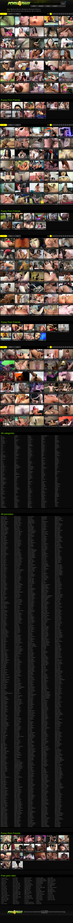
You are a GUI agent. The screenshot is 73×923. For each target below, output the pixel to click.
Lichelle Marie (44, 521)
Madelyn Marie (44, 587)
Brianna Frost (4, 804)
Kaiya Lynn (30, 647)
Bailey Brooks (4, 745)
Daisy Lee (16, 657)
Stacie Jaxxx (57, 666)
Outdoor (43, 464)
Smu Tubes (15, 890)
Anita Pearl (3, 673)
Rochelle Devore (58, 541)
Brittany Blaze (4, 822)
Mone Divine (44, 690)
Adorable (3, 438)
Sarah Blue (57, 581)
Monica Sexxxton (45, 693)
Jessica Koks (31, 599)
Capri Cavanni (17, 545)
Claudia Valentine (18, 642)
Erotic (15, 482)
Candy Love (17, 539)
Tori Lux (56, 747)
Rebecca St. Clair (59, 520)
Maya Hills (43, 625)
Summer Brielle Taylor (60, 679)
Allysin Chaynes (4, 601)
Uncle (56, 482)
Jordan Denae (31, 627)
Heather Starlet (17, 806)
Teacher (56, 466)
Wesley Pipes (58, 809)
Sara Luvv (57, 577)
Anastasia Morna (4, 631)
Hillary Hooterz (17, 814)
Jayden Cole (30, 560)
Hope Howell (30, 516)
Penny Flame (44, 788)
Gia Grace (16, 772)
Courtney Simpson (18, 650)
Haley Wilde (17, 795)
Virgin (56, 491)
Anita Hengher (4, 672)
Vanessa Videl (58, 775)
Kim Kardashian (31, 732)
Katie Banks (30, 673)
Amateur (2, 440)
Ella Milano (16, 725)
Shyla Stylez (57, 624)
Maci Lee (43, 583)
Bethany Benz (4, 762)
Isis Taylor (30, 525)
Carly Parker (17, 551)
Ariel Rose (3, 690)
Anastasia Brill (4, 630)
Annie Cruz (3, 683)
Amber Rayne (4, 618)
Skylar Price (57, 640)
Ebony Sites (27, 882)
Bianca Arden (4, 767)
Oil (42, 456)
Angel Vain (3, 648)
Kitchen (29, 488)
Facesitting (16, 488)
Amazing (3, 442)
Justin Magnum (31, 639)
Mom (42, 443)
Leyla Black (43, 518)
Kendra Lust (30, 711)
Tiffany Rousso (58, 736)
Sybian (56, 464)
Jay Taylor (30, 558)
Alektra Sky (3, 551)
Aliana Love (3, 579)
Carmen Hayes (17, 556)
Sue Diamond (58, 677)
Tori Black (57, 746)
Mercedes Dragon (45, 642)
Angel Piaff (3, 645)
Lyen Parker (44, 579)
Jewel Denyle (31, 611)
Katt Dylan (30, 683)
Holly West (16, 822)
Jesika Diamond (31, 588)
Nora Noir (43, 768)
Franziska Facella (18, 763)
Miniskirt (43, 442)
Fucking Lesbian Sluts (29, 903)
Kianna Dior (30, 721)
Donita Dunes (17, 711)
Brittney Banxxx (4, 826)
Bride (2, 488)
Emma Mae (16, 734)
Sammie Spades (58, 572)
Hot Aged (38, 888)
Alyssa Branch (4, 606)
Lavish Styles (31, 796)
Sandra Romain (58, 574)
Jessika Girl (30, 608)
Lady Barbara (31, 775)
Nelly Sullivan (44, 724)
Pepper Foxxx (44, 790)
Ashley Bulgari (4, 703)
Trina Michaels (58, 750)
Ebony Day (15, 901)
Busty (2, 496)
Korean (29, 490)
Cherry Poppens (17, 599)
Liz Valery (43, 541)
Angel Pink (3, 646)
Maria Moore (44, 605)
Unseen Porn (4, 896)
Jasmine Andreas (31, 551)
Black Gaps (15, 895)
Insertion (30, 476)
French (29, 440)
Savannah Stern (58, 597)
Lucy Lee (43, 571)
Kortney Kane (31, 746)
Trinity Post (57, 752)
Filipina (15, 498)
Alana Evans (3, 545)
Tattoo (56, 465)
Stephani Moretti (58, 671)
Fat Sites (26, 901)
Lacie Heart (30, 774)
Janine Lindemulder (32, 550)
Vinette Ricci (57, 803)
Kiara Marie (30, 722)
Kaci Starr (30, 642)
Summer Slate (58, 682)
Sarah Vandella (58, 588)
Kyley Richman (31, 764)
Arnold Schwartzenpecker (6, 693)
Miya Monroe (44, 685)
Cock (15, 443)
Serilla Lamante (58, 606)
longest (48, 6)
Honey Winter (17, 826)
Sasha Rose (57, 592)
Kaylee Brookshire (32, 694)
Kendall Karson (31, 710)
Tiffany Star (57, 737)
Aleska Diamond (4, 553)
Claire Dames (17, 631)
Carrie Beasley (17, 564)
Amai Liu (3, 609)
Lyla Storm (43, 582)
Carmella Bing (17, 553)
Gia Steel (16, 774)
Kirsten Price (30, 737)
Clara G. (16, 634)
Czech (15, 461)
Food (29, 435)
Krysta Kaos (30, 753)
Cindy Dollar (17, 626)
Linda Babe (43, 529)
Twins (56, 480)
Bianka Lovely (4, 771)
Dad (15, 463)
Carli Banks (16, 548)
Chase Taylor (17, 594)
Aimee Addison (4, 540)
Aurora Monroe (4, 726)
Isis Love (34, 11)
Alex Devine (3, 557)
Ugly (56, 481)
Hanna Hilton (17, 798)
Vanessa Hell (58, 769)
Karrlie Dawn (30, 663)
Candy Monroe (17, 541)
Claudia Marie (17, 640)
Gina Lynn (16, 779)
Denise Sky (16, 692)
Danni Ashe (16, 673)
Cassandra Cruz (17, 571)
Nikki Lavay (43, 757)
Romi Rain (57, 542)
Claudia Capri (17, 637)
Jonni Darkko (31, 625)
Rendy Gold (57, 527)
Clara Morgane (17, 635)
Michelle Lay (44, 659)
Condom (16, 449)
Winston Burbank (58, 813)
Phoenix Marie (44, 799)
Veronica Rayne (58, 784)
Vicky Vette (57, 792)
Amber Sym (3, 619)
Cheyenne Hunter (18, 600)
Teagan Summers (59, 714)
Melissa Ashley (44, 632)
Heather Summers (18, 808)
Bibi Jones (3, 772)
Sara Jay (57, 576)
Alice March (3, 582)
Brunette (2, 491)
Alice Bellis (3, 581)
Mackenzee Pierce (45, 584)
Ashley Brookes (4, 701)
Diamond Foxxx (17, 701)
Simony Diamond (58, 635)
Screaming (43, 501)
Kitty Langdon (31, 741)
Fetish (15, 497)
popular (33, 6)
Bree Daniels (3, 795)
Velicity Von (57, 780)
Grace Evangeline (18, 787)
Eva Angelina (17, 747)
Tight (56, 472)
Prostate (43, 485)
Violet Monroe (58, 804)
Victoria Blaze (58, 793)
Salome (56, 563)
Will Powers (57, 811)
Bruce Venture (17, 525)
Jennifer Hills (30, 581)
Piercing (43, 474)
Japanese (30, 481)
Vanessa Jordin (58, 771)
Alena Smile (3, 552)
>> (71, 13)
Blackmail (3, 477)
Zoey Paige (57, 825)
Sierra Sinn (57, 626)
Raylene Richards (45, 826)
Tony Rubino (57, 745)
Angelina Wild (4, 661)
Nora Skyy (43, 769)
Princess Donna (44, 804)
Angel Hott (3, 642)
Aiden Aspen (3, 537)
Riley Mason (57, 532)
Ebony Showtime (28, 880)
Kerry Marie (30, 717)
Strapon (56, 454)
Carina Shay (17, 546)
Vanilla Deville (58, 778)
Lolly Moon (43, 555)
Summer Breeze (58, 678)
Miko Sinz (43, 668)
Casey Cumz (17, 567)
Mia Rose (43, 653)
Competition (17, 447)
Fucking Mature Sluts (41, 879)
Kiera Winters (31, 727)
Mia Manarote (44, 652)
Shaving (43, 506)
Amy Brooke (3, 625)
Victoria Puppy (58, 796)
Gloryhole (30, 454)
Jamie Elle (30, 541)
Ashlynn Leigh (4, 716)
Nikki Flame (44, 756)
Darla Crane (17, 679)
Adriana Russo (4, 530)
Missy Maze (44, 682)
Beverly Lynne (4, 766)
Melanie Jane (44, 631)
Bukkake (3, 493)
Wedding (57, 496)
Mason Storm (44, 621)
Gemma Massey (18, 768)
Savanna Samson (59, 594)
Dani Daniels (17, 667)
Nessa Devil (44, 725)
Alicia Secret (3, 585)
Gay (29, 447)
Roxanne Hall (58, 546)
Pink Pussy (14, 11)
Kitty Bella (30, 738)
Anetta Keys (3, 637)
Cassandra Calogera (18, 569)
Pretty (42, 482)
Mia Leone (43, 648)
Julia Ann (30, 632)
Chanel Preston (17, 583)
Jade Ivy (29, 537)
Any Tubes (15, 878)
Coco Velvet (17, 643)
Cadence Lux (17, 529)
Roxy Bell (57, 548)
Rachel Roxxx (44, 810)
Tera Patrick (57, 721)
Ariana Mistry (4, 688)
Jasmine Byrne (31, 553)
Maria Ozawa (44, 606)
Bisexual (2, 474)
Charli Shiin (16, 590)
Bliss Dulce (3, 778)
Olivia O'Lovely (44, 775)
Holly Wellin (16, 821)
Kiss (29, 487)
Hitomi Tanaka (17, 816)
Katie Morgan (31, 677)
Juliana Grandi (31, 636)
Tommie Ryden (58, 743)
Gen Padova (17, 769)
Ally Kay (2, 600)
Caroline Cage (17, 560)
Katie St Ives (30, 678)
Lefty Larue (30, 806)
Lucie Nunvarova (45, 566)
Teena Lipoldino (58, 719)
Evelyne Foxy (17, 753)
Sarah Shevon (58, 585)
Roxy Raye (57, 552)
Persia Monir (44, 793)
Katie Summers (31, 679)
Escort (15, 484)
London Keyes (44, 556)
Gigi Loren (16, 778)
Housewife (30, 469)
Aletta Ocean (3, 555)
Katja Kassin (30, 682)
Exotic (15, 486)
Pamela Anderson (45, 780)
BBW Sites (27, 894)
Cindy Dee (16, 625)
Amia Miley (3, 621)
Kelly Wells (30, 708)
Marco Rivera (44, 604)
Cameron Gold (17, 534)
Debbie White (17, 684)
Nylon (42, 454)
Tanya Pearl (57, 699)
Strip (56, 456)
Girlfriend (30, 450)
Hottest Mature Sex (40, 891)
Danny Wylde (17, 674)
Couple (15, 451)
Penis (42, 470)
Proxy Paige (44, 806)
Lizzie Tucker (44, 546)
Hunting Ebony (28, 886)
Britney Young (4, 820)
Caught (2, 502)
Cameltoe (3, 497)
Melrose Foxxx (44, 640)
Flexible (16, 507)
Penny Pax (43, 789)
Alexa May (3, 561)
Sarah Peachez (58, 584)
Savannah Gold (58, 595)
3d (1, 435)
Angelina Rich (4, 658)
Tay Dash (57, 708)
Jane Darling (30, 546)
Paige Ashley (44, 778)
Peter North (43, 795)
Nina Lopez (43, 763)
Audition (2, 451)
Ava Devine (3, 737)
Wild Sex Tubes (4, 899)
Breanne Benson (4, 794)
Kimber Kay (30, 734)
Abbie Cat (3, 520)
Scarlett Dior (57, 598)
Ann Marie (3, 676)
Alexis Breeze (4, 568)
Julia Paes (30, 635)
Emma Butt (16, 732)
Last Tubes (3, 887)
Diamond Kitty (17, 704)
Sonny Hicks (57, 645)
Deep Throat (17, 466)
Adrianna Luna (4, 531)
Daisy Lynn (16, 658)
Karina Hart (30, 656)
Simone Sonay (58, 634)
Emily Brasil (16, 730)
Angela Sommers (4, 650)
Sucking (56, 459)
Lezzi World (50, 878)
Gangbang (30, 445)
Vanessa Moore (58, 772)
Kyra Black (30, 768)
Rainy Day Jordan (45, 817)
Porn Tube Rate (16, 883)
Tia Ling (56, 730)
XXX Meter (50, 892)
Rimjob (42, 497)
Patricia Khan (44, 784)
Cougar (16, 450)
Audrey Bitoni (4, 721)
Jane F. (29, 547)
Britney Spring (4, 819)
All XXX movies (4, 879)
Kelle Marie (30, 699)
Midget (42, 439)
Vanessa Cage (58, 768)
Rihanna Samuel (58, 530)
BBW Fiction (27, 890)
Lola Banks (43, 550)
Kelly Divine (30, 700)
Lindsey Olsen (44, 531)
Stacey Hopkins (58, 662)
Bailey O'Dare (4, 747)
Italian (29, 479)
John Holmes (31, 616)
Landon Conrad (31, 784)
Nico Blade (43, 732)
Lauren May (30, 794)
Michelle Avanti (44, 658)
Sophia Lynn (57, 651)
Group (29, 458)
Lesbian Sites (39, 895)
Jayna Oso (30, 566)
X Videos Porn (51, 895)
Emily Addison (17, 729)
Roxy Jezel (57, 550)
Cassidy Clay (17, 573)
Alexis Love (3, 573)
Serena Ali (57, 605)
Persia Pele (43, 794)
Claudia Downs (17, 639)
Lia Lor (42, 520)
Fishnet (16, 502)
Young (56, 506)
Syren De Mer (58, 690)
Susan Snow (57, 687)
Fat (15, 493)
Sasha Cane (57, 589)
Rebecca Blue (58, 519)
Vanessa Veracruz (59, 774)
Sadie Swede (58, 562)
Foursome (30, 439)
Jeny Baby (30, 585)
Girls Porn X (50, 894)
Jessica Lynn (31, 600)
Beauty (2, 464)
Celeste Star (17, 581)
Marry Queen (44, 618)
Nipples (43, 450)
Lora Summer (44, 561)
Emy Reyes (16, 737)
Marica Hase (44, 609)
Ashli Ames (3, 713)
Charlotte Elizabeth (18, 592)
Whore (56, 498)
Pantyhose (43, 467)
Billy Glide (3, 774)
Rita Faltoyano (58, 536)
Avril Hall (3, 741)
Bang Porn (3, 883)
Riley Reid (57, 534)
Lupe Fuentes (44, 576)
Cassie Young (17, 576)
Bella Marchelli (4, 757)
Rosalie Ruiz (57, 545)
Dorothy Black (17, 717)
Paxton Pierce (44, 787)
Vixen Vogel (57, 808)
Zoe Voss (57, 821)
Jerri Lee (30, 587)
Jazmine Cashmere (20, 11)
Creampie (16, 454)
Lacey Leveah (31, 773)
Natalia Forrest (44, 709)
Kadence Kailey (31, 643)
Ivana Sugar (30, 529)
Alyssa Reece (4, 608)
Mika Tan (43, 666)
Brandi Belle (3, 787)
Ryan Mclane (58, 556)
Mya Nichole (44, 703)
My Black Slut (28, 887)
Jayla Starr (30, 563)
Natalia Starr (44, 711)
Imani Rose (30, 519)
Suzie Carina (58, 689)
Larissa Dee (30, 790)
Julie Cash (30, 637)
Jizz (28, 485)
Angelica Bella (4, 653)
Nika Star (43, 745)
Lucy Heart (43, 569)
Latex (29, 493)
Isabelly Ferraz (31, 522)
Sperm (56, 448)
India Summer (31, 520)
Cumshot (16, 458)
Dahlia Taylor (17, 656)
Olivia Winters (44, 777)
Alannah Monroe (4, 547)
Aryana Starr (3, 694)
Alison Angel (3, 589)
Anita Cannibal (4, 669)
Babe (2, 454)
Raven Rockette (44, 825)
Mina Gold (43, 673)
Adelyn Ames (4, 526)
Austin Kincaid (4, 729)
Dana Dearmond (18, 662)
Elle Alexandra (17, 726)
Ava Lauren (3, 738)
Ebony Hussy (27, 879)
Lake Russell (30, 779)
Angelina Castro (4, 657)
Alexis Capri (3, 569)
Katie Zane (30, 680)
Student (56, 458)
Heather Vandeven (18, 810)
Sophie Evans (58, 653)
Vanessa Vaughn (58, 773)
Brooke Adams (17, 518)
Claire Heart (17, 632)
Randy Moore (44, 820)
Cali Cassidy (17, 530)
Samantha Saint (58, 568)
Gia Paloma (16, 773)
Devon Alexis (17, 697)
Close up (16, 439)
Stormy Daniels (58, 676)
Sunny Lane (57, 684)
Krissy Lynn (30, 747)
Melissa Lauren (44, 635)
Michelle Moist (44, 661)
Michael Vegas (44, 657)
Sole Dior (57, 642)
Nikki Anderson (44, 750)
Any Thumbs (4, 903)
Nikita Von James (45, 748)
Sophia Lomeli (58, 650)
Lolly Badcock (44, 553)
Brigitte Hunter (4, 813)
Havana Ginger (17, 803)
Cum (15, 456)
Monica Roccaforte (45, 692)
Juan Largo (30, 630)
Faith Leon (16, 756)
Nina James (44, 762)
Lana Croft (30, 780)
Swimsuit (57, 461)
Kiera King (30, 726)
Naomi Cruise (44, 706)
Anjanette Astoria (4, 674)
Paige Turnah (44, 779)
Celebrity (3, 503)
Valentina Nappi (58, 758)
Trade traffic (46, 910)
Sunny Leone (58, 685)
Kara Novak (30, 650)
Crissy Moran (17, 652)
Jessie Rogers (31, 605)
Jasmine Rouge (31, 555)
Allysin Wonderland (5, 603)
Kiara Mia (30, 724)
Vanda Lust (57, 766)
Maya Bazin (44, 622)
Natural (43, 449)
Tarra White (57, 703)
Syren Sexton (58, 692)
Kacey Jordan (31, 641)
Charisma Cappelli (18, 584)
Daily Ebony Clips (17, 896)
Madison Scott (44, 592)
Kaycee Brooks (31, 687)
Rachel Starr (44, 811)
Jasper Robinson (31, 557)
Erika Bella (16, 743)
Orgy (42, 461)
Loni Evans (43, 557)
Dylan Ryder (17, 720)
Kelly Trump (30, 706)
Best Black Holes (17, 894)
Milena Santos (44, 669)
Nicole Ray (43, 740)
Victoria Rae (57, 798)
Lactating (30, 491)
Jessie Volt (30, 606)
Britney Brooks (4, 816)
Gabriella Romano (18, 767)
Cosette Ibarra (17, 647)
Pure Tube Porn (16, 884)
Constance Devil (18, 646)
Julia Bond (30, 634)
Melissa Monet (44, 636)
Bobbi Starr (3, 783)
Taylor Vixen (57, 710)
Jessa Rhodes (31, 589)
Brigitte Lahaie (4, 814)
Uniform (56, 485)
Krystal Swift (30, 759)
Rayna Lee (57, 516)
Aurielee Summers (5, 725)
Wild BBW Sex (51, 890)
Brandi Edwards (4, 788)
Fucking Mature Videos (41, 880)
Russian (43, 498)
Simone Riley (58, 631)
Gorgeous (30, 455)
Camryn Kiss (17, 536)
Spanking (57, 447)
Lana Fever (30, 782)
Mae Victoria (44, 594)
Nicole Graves (44, 736)
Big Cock (3, 469)
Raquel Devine (44, 821)
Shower (56, 435)
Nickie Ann (43, 730)
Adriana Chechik (4, 527)
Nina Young (43, 766)
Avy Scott (3, 742)
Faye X (15, 758)
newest (10, 13)
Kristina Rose (31, 750)
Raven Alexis (44, 822)
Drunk (15, 479)
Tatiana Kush (58, 705)
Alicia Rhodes (4, 584)
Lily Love (43, 527)
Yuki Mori (57, 816)
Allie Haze (39, 11)
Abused (2, 437)
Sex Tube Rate (16, 887)
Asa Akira (3, 695)
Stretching (57, 455)
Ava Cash (3, 734)
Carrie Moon (17, 566)
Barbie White (3, 752)
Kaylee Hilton (31, 695)
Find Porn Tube (51, 898)
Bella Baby (3, 755)
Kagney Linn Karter (32, 646)
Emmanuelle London (18, 736)
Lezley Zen (43, 519)
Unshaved (57, 486)
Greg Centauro (17, 789)
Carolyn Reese (17, 563)
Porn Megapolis (51, 884)
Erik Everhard (17, 742)
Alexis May (3, 574)
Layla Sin (30, 800)
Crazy (15, 453)
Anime (2, 445)
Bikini (2, 472)
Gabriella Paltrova (18, 766)
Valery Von (57, 763)
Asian (2, 449)
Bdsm (2, 461)
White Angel (57, 810)
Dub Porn (3, 884)
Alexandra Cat (4, 564)
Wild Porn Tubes (5, 898)
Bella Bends (3, 756)
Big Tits (2, 471)
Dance (15, 464)
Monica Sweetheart (45, 694)
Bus (1, 495)
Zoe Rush (57, 820)
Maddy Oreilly (44, 585)
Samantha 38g (58, 564)
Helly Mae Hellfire (18, 813)
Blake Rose (3, 775)
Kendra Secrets (31, 713)
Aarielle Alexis (4, 518)
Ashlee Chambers (5, 699)
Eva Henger (17, 748)
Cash (2, 500)
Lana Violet (30, 783)
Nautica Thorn (44, 722)
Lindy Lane (43, 532)
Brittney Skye (17, 516)
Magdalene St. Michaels (46, 595)
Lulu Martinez (44, 573)
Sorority (56, 444)
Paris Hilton (43, 783)
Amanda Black (4, 610)
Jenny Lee (30, 584)
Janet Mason (30, 548)
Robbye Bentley (58, 537)
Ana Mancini (3, 629)
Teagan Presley (58, 713)
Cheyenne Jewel (18, 601)
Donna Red (16, 715)
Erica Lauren (17, 741)
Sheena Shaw (58, 619)
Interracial (30, 477)
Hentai (29, 464)
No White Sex (28, 888)
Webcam (57, 495)
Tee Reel (57, 717)
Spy (56, 449)
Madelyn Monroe (45, 588)
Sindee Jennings (58, 636)
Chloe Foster (17, 606)
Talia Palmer (57, 694)
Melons (43, 438)
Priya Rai (43, 805)
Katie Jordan (30, 674)
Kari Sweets (30, 655)
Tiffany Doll (57, 731)
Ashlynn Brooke (4, 715)
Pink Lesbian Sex (51, 883)
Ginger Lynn (17, 784)
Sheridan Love (58, 621)
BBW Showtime (28, 892)
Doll (15, 475)
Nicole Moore (44, 738)
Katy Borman (31, 684)
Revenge (43, 495)
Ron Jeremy (57, 543)
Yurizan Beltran (58, 817)
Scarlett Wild (57, 599)
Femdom (16, 496)
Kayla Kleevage (31, 690)
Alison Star (3, 590)
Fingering (16, 500)
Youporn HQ (4, 878)
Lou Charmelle (44, 564)
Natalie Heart (44, 714)
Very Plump (50, 888)
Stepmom (57, 451)
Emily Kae (16, 731)
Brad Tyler (3, 785)
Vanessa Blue (58, 767)
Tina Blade (57, 742)
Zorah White (57, 826)
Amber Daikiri (4, 614)
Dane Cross (17, 666)
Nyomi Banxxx (44, 772)
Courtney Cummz (18, 648)
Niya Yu (43, 767)
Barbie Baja (3, 750)
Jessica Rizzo (31, 603)
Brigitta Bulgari (4, 810)
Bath (2, 458)
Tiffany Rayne (58, 735)
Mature (42, 437)
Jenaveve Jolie (31, 571)
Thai (56, 470)
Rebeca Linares (58, 518)
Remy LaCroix (58, 525)
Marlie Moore (44, 614)
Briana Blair (3, 801)
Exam (15, 485)
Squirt (56, 450)
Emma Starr (17, 735)
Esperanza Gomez (18, 746)
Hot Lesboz (38, 890)
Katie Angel (30, 672)
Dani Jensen (17, 668)
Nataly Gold (44, 719)
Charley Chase (17, 589)
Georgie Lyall (17, 771)
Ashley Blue (3, 700)
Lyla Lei (43, 581)
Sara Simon (57, 578)
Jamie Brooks (31, 540)
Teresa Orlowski (58, 722)
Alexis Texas (3, 577)
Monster (43, 445)
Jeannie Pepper (31, 568)
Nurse (42, 453)
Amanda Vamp (4, 611)
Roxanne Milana (58, 547)
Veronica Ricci (58, 785)
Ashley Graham (4, 706)
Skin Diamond (58, 637)
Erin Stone (16, 745)
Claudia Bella (17, 636)
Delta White (16, 689)
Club (15, 442)
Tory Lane (57, 748)
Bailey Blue (3, 743)
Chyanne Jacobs (18, 622)
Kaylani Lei (30, 693)
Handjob (29, 461)
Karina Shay (30, 658)
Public (42, 487)
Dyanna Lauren (17, 719)
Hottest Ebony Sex (29, 884)
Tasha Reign (57, 704)
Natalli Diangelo (44, 717)
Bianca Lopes (4, 769)
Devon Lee (16, 698)
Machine (30, 503)
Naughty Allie (44, 721)
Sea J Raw (57, 601)
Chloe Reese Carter (18, 610)
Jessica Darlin (31, 595)
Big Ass (2, 465)
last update (41, 6)
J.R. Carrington (31, 532)
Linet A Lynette (44, 534)
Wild (56, 501)
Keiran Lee (30, 697)
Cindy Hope (16, 627)
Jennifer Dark (31, 579)
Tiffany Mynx (57, 734)
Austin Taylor (3, 731)
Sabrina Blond (58, 557)
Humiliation (30, 471)
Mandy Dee (43, 600)
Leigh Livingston (31, 808)
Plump (42, 476)
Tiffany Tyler (57, 738)
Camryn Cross (17, 535)
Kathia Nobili (30, 669)
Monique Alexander (45, 695)
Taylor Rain (57, 709)
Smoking (57, 442)
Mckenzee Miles (45, 627)
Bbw (2, 460)
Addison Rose (4, 524)
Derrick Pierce (17, 693)
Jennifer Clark (31, 578)
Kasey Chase (31, 664)
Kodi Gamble (31, 745)
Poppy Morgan (44, 803)
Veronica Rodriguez (59, 787)
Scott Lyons (57, 600)
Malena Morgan (44, 598)
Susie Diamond (58, 688)
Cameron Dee (17, 532)
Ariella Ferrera (4, 692)
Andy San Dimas (4, 636)
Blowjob (2, 481)
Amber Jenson (4, 615)
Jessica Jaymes (31, 598)
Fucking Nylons (39, 883)
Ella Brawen (17, 724)
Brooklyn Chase (17, 522)
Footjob (29, 437)
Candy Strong (17, 542)
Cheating (3, 506)
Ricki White (57, 529)
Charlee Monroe (28, 11)
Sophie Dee (57, 652)
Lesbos (37, 901)
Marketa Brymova (45, 613)
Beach (2, 463)
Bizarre (2, 475)
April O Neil (3, 685)
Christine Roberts (18, 619)
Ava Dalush (3, 736)
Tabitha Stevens (58, 693)
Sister (56, 437)
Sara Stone (57, 579)
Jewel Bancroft (31, 610)
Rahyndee (43, 815)
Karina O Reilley (31, 657)
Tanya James (58, 698)
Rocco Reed (57, 539)
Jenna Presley (31, 576)
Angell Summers (4, 662)
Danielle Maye (17, 672)
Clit (15, 438)
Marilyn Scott (44, 611)
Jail (28, 480)
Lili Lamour (43, 524)
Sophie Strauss (58, 657)
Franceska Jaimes (18, 762)
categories (55, 6)
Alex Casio (3, 556)
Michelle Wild (44, 664)
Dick (15, 469)
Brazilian (3, 487)
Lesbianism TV (39, 892)
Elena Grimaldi (17, 721)
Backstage (3, 456)
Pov (42, 480)
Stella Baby (57, 669)
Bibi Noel (3, 773)
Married (29, 506)
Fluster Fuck (4, 886)
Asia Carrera (3, 717)
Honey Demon (17, 824)
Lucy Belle (43, 567)
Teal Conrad (57, 715)
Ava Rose (3, 740)
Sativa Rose (57, 593)
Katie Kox (30, 676)
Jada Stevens (31, 535)
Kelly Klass (30, 701)
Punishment (44, 488)
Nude (42, 451)
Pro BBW (50, 886)
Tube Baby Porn (16, 891)
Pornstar (43, 479)
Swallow (57, 460)
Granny (29, 456)
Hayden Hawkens (18, 804)
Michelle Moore (44, 662)
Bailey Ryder (3, 748)
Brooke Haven (17, 520)
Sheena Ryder (58, 618)
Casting (2, 501)
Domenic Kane (17, 710)
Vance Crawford (58, 764)
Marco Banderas (45, 603)
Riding (42, 496)
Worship (57, 502)
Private (42, 484)
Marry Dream (44, 616)
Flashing (16, 506)
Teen (56, 469)
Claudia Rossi (17, 641)
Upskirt (56, 487)
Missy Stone (44, 683)
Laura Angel (30, 792)
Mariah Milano (44, 608)
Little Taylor (43, 540)
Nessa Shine (44, 726)
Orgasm (43, 460)
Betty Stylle (3, 764)
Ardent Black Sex (17, 892)
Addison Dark (4, 522)
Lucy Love (43, 572)
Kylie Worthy (30, 767)
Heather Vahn (17, 809)
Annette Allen (4, 680)
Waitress (57, 493)
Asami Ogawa (4, 697)
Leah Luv (30, 805)
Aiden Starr (3, 539)
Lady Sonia (30, 777)
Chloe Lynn (16, 609)
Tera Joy (57, 720)
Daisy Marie (17, 659)
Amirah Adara (4, 624)
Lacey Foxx (30, 772)
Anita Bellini (3, 666)
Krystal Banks (31, 755)
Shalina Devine (58, 610)
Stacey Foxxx (58, 661)
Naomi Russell (44, 708)
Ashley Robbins (4, 709)
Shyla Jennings (58, 622)
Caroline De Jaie (18, 561)
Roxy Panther (58, 551)
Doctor (15, 472)
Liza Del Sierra (44, 543)
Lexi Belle (30, 814)
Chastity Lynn (17, 595)
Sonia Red (57, 643)
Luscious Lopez (44, 577)
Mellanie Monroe (45, 639)
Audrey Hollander (4, 722)
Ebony (15, 480)
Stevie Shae (57, 674)
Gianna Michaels (18, 777)
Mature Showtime (52, 880)
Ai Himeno (3, 535)
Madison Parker (44, 590)
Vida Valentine (58, 801)
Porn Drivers (4, 891)
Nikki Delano (44, 755)
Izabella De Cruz (31, 530)
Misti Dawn (43, 684)
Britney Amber (4, 815)
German (29, 448)
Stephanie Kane (58, 672)
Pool (42, 477)
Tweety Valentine (58, 755)
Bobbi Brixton (4, 782)
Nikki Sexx (43, 758)
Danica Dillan (17, 669)
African (2, 439)
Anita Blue (3, 668)
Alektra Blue (3, 550)
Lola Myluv (43, 552)
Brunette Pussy (25, 9)
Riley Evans (57, 531)
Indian (29, 474)
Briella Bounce (4, 809)
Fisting (15, 503)
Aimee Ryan (3, 541)
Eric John (16, 738)
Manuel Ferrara (44, 601)
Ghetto (29, 449)
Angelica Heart (4, 656)
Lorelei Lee (43, 562)
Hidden (29, 465)
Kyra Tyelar (30, 769)
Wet (56, 497)
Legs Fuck (19, 9)
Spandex (57, 445)
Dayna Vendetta (17, 683)
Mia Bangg (43, 646)
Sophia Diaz (57, 647)
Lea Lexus (30, 801)
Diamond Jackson (18, 703)
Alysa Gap (3, 605)
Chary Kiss (16, 593)
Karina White (30, 659)
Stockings (57, 453)
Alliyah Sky (3, 599)
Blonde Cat (3, 779)
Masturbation (44, 435)
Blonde (2, 480)
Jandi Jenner (30, 545)
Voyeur (56, 492)
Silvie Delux (57, 629)
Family (15, 491)
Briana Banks (4, 800)
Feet (15, 495)
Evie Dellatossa (17, 755)
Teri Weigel (57, 724)
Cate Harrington (17, 577)
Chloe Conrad (17, 603)
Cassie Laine (17, 574)
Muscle (43, 448)
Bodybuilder (3, 482)
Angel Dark (3, 640)
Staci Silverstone (58, 663)
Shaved (43, 505)
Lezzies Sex (39, 903)
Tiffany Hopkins (58, 732)
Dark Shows (15, 898)
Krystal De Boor (31, 756)
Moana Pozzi (44, 687)
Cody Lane (16, 645)
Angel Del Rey (4, 641)
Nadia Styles (44, 705)
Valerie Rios (57, 762)
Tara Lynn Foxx (58, 701)
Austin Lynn (3, 730)
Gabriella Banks (17, 764)
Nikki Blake (43, 752)
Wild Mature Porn (51, 891)
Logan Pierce (44, 548)
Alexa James (3, 560)
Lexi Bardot (30, 813)
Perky (42, 471)
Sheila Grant (57, 620)
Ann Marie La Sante (5, 677)
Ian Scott (30, 518)
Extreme (16, 487)
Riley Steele (57, 535)
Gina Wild (16, 782)
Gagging (30, 444)
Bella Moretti (3, 758)
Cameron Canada (18, 531)
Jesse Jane (30, 590)
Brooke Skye (17, 521)
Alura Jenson (4, 604)
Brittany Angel (4, 821)
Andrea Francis (4, 635)
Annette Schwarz (4, 682)
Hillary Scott (17, 815)
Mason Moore (44, 620)
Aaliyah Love (3, 516)
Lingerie (29, 501)
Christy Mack (17, 621)
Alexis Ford (3, 572)
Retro (42, 493)
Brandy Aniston (4, 790)
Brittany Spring (4, 825)
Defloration (16, 467)
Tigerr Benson (58, 740)
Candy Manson (17, 540)
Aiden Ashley (3, 536)
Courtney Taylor (17, 651)
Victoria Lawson (58, 794)
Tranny (56, 477)
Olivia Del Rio (44, 774)
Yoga (56, 505)
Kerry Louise (30, 716)
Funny (29, 443)
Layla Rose (30, 799)
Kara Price (30, 651)
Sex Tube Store (16, 888)
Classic (15, 437)
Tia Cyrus (57, 727)
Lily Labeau (43, 526)
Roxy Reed (57, 553)
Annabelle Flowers (5, 679)
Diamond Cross (17, 700)
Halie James (17, 796)
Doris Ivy (16, 716)
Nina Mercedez (44, 764)
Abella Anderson (4, 521)
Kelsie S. (30, 709)
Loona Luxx (44, 558)
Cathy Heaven (17, 578)
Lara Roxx (30, 787)
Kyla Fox (30, 761)
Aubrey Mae (3, 720)
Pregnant (43, 481)
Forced (29, 438)
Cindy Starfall (17, 630)
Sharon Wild (57, 613)
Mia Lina (43, 650)
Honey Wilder (17, 825)
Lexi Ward (30, 821)
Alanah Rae (3, 546)
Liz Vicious (43, 542)
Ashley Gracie (4, 705)
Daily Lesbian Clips (29, 898)
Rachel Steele (44, 813)
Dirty (15, 471)
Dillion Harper (17, 708)
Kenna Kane (30, 714)
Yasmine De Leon (59, 814)
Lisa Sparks (44, 539)
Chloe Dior (16, 605)
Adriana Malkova (4, 529)
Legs (29, 497)
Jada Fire (30, 534)
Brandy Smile (4, 792)
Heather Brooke (17, 805)
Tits (55, 475)
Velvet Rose (57, 782)
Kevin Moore (30, 719)
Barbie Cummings (5, 751)
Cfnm (2, 505)
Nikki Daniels (44, 753)
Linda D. (43, 530)
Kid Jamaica (30, 725)
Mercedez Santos (45, 645)
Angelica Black (4, 655)
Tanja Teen (57, 695)
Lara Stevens (31, 788)
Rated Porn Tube (17, 886)
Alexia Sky (3, 566)
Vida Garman (58, 800)
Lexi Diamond (31, 817)
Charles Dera (17, 588)
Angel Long (3, 643)
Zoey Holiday (58, 822)
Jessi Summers (31, 593)
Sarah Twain (57, 587)
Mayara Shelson (45, 626)
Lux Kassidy (44, 578)
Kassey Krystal (31, 667)
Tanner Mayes (58, 697)
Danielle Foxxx (17, 671)
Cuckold (16, 455)
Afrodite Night (4, 534)
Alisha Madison (4, 588)
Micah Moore (44, 656)
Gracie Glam (17, 788)
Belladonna (3, 761)
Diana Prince (17, 706)
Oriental (43, 463)
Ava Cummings (4, 735)
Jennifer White (31, 582)
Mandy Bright (44, 599)
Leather (29, 496)
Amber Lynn (3, 616)
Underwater (57, 484)
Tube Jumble (4, 894)
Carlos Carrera (17, 550)
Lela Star (30, 809)
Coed (15, 444)
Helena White (17, 811)
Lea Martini (30, 803)
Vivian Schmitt (58, 806)
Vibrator (56, 488)
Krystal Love (30, 757)
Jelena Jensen (31, 569)
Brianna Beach (4, 803)
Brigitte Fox (3, 811)
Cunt (15, 459)
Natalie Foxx (44, 713)
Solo (56, 443)
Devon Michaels (17, 699)
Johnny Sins (30, 622)
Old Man (43, 458)
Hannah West (17, 800)
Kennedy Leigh (31, 715)
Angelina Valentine (5, 659)
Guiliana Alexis (17, 790)
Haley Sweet (17, 794)
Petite (42, 472)
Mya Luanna (44, 701)
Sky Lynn (57, 639)
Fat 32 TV (27, 899)
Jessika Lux (30, 609)
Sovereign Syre (58, 659)
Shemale (43, 507)
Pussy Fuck (39, 9)
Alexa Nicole (3, 562)
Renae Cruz (57, 526)
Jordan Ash (30, 626)
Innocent (30, 475)
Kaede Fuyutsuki (31, 645)
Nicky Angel (44, 731)
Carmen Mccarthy (18, 558)
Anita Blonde (3, 667)
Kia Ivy (29, 720)
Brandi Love (3, 789)
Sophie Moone (58, 656)
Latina (29, 495)
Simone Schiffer (58, 632)
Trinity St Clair (58, 753)
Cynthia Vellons (17, 653)
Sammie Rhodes (58, 571)
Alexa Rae (3, 563)
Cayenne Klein (17, 579)
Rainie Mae (43, 816)
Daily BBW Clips (28, 896)
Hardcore (30, 463)
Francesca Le (17, 761)
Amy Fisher (3, 626)
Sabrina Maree (58, 558)
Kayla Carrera (31, 689)
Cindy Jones (17, 629)
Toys (56, 476)
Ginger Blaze (17, 783)
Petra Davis (44, 798)
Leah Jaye (30, 804)
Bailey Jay (3, 746)
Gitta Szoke (16, 785)
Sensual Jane (58, 604)
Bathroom (3, 459)
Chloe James (17, 608)
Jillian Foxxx (30, 614)
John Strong (30, 619)
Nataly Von (43, 720)
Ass (1, 450)
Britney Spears (4, 817)
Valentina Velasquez (59, 759)
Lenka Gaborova (31, 811)
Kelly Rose (30, 705)
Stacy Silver (57, 667)
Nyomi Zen (43, 773)
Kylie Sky (30, 766)
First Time (16, 501)
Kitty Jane (30, 740)
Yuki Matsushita (58, 815)
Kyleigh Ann (30, 763)
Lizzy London (44, 547)
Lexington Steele (31, 822)
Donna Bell (16, 713)
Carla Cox (16, 547)
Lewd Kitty (38, 902)
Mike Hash (43, 667)
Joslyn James (31, 629)
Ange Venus (3, 639)
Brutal (2, 492)
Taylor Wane (57, 711)
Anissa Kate (3, 664)
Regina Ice (57, 522)
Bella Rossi (3, 759)
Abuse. (47, 912)
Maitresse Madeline (45, 597)
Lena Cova (30, 810)
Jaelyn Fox (30, 539)
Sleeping (57, 440)
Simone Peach (58, 630)
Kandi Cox (30, 648)
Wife (56, 500)
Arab (2, 448)
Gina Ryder (16, 780)
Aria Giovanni (4, 687)
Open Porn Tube (51, 899)
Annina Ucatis (4, 684)
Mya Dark (43, 699)
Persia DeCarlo (44, 792)
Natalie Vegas (44, 716)
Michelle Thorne (44, 663)
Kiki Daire (30, 729)
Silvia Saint (57, 627)
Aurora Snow (3, 727)
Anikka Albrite (4, 663)
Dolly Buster (17, 709)
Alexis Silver (3, 576)
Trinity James (58, 751)
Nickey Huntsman (45, 727)
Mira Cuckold (44, 674)
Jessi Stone (30, 592)
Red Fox (57, 521)
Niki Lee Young (44, 746)
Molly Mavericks (44, 688)
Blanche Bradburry (5, 777)
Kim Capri (30, 731)
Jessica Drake (31, 597)
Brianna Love (4, 806)
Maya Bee (43, 624)
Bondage (3, 484)
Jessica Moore (31, 601)
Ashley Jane (3, 708)
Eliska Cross (17, 722)
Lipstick (29, 502)
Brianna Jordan (4, 805)
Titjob (56, 474)
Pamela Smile (44, 782)
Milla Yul (43, 672)
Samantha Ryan (58, 567)
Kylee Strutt (30, 762)
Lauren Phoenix (31, 795)
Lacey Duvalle (31, 771)
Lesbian (29, 498)
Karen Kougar (31, 653)
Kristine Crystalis (31, 751)
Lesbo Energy (39, 896)
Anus (2, 447)
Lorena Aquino (44, 563)
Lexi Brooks (30, 816)
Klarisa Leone (31, 742)
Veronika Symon (58, 788)
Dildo (15, 470)
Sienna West (58, 625)
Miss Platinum (44, 678)
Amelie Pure (3, 620)
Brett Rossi (3, 799)
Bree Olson (3, 796)
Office (42, 455)
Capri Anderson (17, 543)
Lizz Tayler (43, 545)
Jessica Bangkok (31, 594)
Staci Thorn (57, 664)
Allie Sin (2, 595)
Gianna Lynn (17, 775)
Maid (29, 505)
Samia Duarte (58, 569)
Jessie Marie (30, 604)
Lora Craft (43, 560)
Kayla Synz (30, 692)
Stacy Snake (57, 668)
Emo (15, 481)
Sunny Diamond (58, 683)
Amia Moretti (3, 622)
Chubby (16, 435)
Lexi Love (30, 819)
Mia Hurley (43, 647)
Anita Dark (3, 671)
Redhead (43, 492)
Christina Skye (17, 616)
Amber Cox (3, 613)
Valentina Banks (58, 757)
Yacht (56, 503)
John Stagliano (31, 618)
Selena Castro (58, 603)
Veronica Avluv (58, 783)
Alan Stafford (3, 543)
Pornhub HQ (4, 888)
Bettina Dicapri (4, 763)
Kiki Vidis (30, 730)
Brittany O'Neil (4, 824)
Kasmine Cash (31, 666)
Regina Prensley (58, 524)
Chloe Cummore (18, 604)
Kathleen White (31, 671)
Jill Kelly (29, 613)
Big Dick (2, 470)
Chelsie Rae (17, 597)
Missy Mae (43, 679)
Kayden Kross (31, 688)
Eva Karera (16, 750)
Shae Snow (57, 609)
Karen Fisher (30, 652)
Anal (2, 444)
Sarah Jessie (58, 583)
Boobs (2, 485)
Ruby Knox (57, 555)
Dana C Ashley (17, 661)
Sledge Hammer (58, 641)
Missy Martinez (44, 680)
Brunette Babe (32, 9)
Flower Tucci (17, 759)
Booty (2, 486)
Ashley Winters (4, 711)
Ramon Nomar (44, 819)
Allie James (3, 593)
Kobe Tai (30, 743)
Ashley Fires (3, 704)
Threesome (57, 471)
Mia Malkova (44, 651)
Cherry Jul (16, 598)
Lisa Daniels (44, 536)
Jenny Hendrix (31, 583)
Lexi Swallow (31, 820)
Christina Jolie (17, 615)
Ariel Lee (3, 689)
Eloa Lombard (17, 727)
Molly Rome (44, 689)
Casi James (16, 568)
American (3, 443)
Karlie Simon (30, 662)
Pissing (43, 475)
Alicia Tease (3, 587)
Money (42, 444)
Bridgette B (3, 808)
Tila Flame (57, 741)
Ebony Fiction (16, 903)
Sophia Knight (58, 648)
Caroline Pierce (17, 562)
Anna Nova (3, 678)
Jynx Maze (30, 640)
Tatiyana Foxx (58, 706)
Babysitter (3, 455)
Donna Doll (16, 714)
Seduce (43, 503)
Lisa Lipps (43, 537)
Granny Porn (39, 886)
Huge (29, 470)
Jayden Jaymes (31, 561)
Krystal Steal (30, 758)
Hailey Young (17, 793)
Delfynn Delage (17, 688)
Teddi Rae (57, 716)
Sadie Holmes (58, 560)
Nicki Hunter (44, 729)
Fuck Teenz (38, 884)
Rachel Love (44, 809)
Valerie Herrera (58, 761)
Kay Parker (30, 685)
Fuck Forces (4, 890)
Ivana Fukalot (31, 527)
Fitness (15, 505)
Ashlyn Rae (3, 714)
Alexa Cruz (3, 558)
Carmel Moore (17, 552)
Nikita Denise (44, 747)
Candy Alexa (17, 537)
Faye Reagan (17, 757)
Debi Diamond (17, 685)
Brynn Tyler (16, 526)
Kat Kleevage (31, 668)
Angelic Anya (3, 651)
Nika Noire (43, 743)
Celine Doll (16, 582)
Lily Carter (43, 525)
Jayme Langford (31, 564)
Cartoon (2, 498)
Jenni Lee (30, 577)
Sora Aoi (57, 658)
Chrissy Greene (17, 613)
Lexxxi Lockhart (31, 824)
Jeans (29, 482)
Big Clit (2, 467)
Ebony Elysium (16, 902)
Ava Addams (3, 732)
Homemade (30, 466)
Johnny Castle (31, 620)
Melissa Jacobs (44, 634)
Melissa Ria (44, 637)
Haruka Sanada (17, 801)
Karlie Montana (31, 661)
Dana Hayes (17, 663)
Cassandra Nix (17, 572)
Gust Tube (15, 879)
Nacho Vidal (44, 704)
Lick (29, 500)
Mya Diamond (44, 700)
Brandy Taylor (4, 793)
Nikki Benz (43, 751)
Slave (56, 439)
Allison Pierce (4, 598)
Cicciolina (16, 624)
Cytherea (16, 655)
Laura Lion (30, 793)
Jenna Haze (30, 573)
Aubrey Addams (4, 719)
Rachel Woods (44, 814)
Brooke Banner (17, 519)
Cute (15, 460)
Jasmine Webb (31, 556)
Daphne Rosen (17, 676)
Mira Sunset (44, 676)
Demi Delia (16, 690)
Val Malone (57, 756)
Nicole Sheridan (44, 741)
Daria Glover (17, 678)
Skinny (56, 438)
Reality (42, 491)
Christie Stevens (18, 614)
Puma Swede (44, 808)
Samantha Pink (58, 566)
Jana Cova (30, 543)
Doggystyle (16, 474)
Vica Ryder (57, 789)
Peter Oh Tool (44, 796)
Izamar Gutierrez (31, 531)
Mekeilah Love (44, 630)
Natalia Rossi (44, 710)
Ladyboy (30, 492)
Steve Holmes (58, 673)
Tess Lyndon (57, 725)
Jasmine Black (31, 552)
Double (15, 477)
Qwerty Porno (4, 892)
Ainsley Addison (4, 542)
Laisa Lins (30, 778)
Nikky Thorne (44, 759)
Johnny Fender (31, 621)
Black (2, 476)
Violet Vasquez (58, 805)
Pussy (42, 490)
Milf (42, 440)
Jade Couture (31, 536)
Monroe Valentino (45, 698)
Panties (43, 466)
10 (69, 13)
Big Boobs (3, 466)
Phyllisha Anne (44, 800)
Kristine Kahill (31, 752)
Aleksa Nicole (4, 548)
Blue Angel (3, 780)
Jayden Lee (30, 562)
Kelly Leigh (30, 703)
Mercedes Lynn (44, 643)
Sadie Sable (57, 561)
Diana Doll (16, 705)
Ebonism (15, 899)
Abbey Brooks (4, 519)
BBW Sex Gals (28, 891)
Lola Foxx (43, 551)
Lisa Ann (43, 535)
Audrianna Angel (4, 724)
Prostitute (43, 486)
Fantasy (16, 492)
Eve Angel (16, 751)
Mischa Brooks (44, 677)
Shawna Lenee (58, 614)
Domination (16, 476)
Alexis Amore (4, 567)
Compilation (17, 448)
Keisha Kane (30, 698)
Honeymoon (30, 467)
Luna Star (43, 574)
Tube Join (3, 880)
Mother (42, 447)
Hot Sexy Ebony (28, 883)
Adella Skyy (3, 525)
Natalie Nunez (44, 715)
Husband (30, 472)
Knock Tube (15, 882)
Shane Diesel (58, 611)
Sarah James (58, 582)
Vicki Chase (57, 790)
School (42, 500)
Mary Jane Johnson (45, 619)
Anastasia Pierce (4, 632)
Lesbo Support (39, 899)
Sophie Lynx (57, 655)
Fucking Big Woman (29, 902)
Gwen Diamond (17, 792)
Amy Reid (3, 627)
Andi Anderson (4, 634)
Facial (15, 490)
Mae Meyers (44, 593)
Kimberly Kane (31, 736)
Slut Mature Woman (52, 887)
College (16, 445)
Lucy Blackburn (44, 568)
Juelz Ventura (31, 631)
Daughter (16, 465)
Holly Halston (17, 817)
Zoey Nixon (57, 824)
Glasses (29, 453)
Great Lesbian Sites (40, 887)
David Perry (16, 682)
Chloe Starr (16, 611)
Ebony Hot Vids (28, 878)
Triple (56, 479)
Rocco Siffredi (58, 540)
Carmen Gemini (17, 555)
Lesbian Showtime (40, 894)
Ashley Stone (4, 710)
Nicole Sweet (44, 742)
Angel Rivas (3, 647)
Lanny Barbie (31, 785)
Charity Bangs (17, 585)
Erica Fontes (17, 740)
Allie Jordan (3, 594)
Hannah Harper (17, 799)
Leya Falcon (44, 516)
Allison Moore (4, 597)
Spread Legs (14, 9)
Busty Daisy (17, 527)
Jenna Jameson (31, 574)
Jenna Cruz (30, 572)
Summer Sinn (58, 680)
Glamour (30, 451)
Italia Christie (31, 526)
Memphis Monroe (45, 641)
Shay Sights (57, 615)
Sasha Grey (57, 590)
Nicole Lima (44, 737)
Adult (2, 902)
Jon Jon (29, 624)
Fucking (29, 442)
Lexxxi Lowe (30, 825)
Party (42, 469)
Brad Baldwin (4, 784)
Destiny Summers (18, 695)
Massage (30, 507)
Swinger (56, 463)
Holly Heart (16, 819)
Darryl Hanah (17, 680)
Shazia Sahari (58, 616)
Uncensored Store (5, 895)
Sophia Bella (57, 646)
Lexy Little (30, 826)
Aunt (2, 453)
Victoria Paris (58, 795)
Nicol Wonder (44, 734)
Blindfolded (3, 479)
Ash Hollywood (4, 698)
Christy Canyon (17, 620)
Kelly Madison (31, 704)
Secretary (43, 502)
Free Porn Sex (51, 896)
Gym (29, 459)
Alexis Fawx (3, 571)
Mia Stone (43, 655)
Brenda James (4, 798)
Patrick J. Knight (45, 785)
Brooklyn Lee (17, 524)
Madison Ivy (44, 589)
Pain (42, 465)
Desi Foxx (16, 694)
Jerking (29, 484)
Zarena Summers (59, 819)
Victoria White (58, 799)
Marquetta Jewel (45, 615)
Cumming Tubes (28, 895)
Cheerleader (3, 507)
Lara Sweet (30, 789)
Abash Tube (4, 901)
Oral (42, 459)
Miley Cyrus (44, 671)
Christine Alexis (17, 618)
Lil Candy (43, 522)
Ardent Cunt (4, 882)
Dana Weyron (17, 664)
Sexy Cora (57, 608)
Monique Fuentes (45, 697)
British (2, 490)
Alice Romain (4, 583)
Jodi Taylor (30, 615)
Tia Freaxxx (57, 729)
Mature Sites (50, 882)
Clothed (16, 440)
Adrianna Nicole (4, 532)
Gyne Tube (15, 880)
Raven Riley (44, 824)
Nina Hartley (44, 761)
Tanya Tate (57, 700)
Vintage (56, 490)
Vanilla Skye (57, 779)
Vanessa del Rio (58, 777)
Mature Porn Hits (51, 879)
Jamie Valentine (31, 542)
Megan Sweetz (44, 629)
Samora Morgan (58, 573)
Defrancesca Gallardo (19, 687)
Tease (56, 467)
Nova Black (43, 771)
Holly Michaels (17, 820)
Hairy (29, 460)
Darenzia (16, 677)
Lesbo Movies (39, 898)
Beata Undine (4, 753)
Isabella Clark (31, 521)
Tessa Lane (57, 726)
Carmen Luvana (17, 557)
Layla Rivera (30, 798)
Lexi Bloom (30, 815)
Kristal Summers (31, 748)
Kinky (29, 486)
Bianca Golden (4, 768)
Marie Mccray (44, 610)
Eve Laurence (17, 752)
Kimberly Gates (31, 735)
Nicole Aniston (44, 735)
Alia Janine (3, 578)
